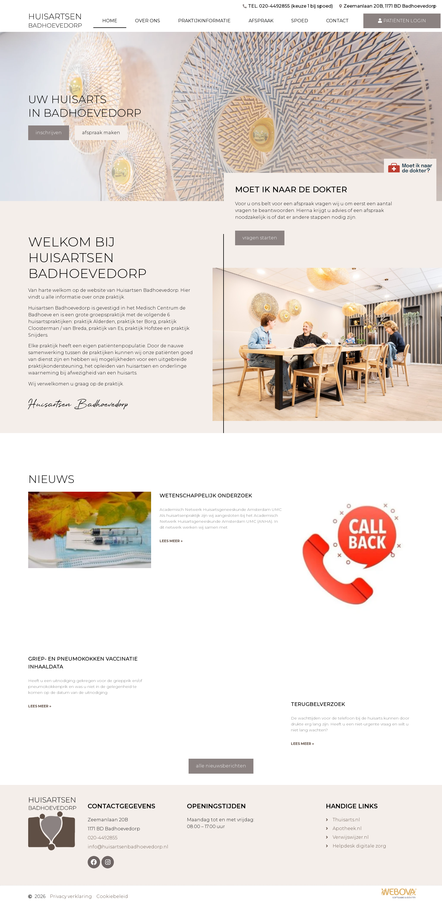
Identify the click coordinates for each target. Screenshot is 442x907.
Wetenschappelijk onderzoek (206, 495)
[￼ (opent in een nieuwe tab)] (399, 896)
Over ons (147, 20)
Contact (337, 20)
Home (109, 20)
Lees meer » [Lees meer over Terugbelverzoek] (302, 744)
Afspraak (261, 20)
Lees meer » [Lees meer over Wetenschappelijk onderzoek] (171, 541)
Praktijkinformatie (204, 20)
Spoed (299, 20)
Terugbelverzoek (318, 704)
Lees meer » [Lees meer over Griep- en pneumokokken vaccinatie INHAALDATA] (39, 706)
